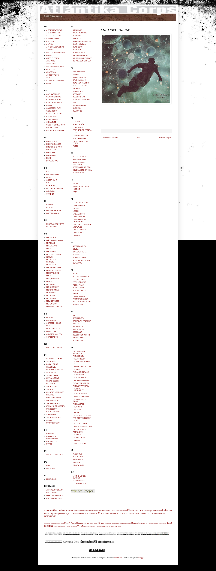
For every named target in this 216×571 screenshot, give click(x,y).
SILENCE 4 (50, 384)
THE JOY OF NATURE (81, 383)
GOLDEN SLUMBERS (54, 188)
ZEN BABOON (51, 479)
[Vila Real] (114, 526)
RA (74, 315)
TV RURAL (77, 440)
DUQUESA (77, 108)
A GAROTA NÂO (52, 38)
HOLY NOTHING (79, 173)
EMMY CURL (51, 150)
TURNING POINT (79, 437)
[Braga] (101, 523)
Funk (145, 510)
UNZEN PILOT (51, 441)
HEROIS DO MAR (79, 159)
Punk (86, 514)
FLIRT (75, 133)
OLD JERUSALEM (53, 328)
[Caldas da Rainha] (118, 523)
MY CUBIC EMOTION (54, 307)
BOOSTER (77, 50)
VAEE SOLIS (77, 454)
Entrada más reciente (110, 138)
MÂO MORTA (51, 237)
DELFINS (76, 88)
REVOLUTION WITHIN (81, 335)
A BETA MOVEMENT (54, 30)
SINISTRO (50, 389)
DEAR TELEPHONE (80, 85)
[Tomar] (108, 526)
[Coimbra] (135, 523)
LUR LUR (76, 235)
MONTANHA (51, 293)
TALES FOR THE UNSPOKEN (79, 352)
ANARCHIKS (51, 64)
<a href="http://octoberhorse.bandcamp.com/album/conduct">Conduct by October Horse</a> (136, 116)
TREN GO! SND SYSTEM (82, 426)
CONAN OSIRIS (52, 128)
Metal (46, 514)
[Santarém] (86, 526)
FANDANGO (77, 121)
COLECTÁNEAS (52, 492)
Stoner (142, 514)
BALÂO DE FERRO (80, 33)
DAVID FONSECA (79, 77)
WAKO (48, 466)
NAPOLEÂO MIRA (79, 246)
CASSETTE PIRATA (53, 108)
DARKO (75, 74)
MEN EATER (51, 264)
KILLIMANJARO (52, 227)
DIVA (74, 102)
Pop (51, 514)
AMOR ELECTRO (53, 58)
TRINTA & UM (78, 432)
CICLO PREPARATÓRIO (55, 125)
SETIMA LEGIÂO (52, 378)
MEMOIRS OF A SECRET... (52, 261)
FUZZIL (75, 146)
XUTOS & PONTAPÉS (54, 455)
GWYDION (50, 194)
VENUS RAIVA (78, 457)
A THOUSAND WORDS (55, 47)
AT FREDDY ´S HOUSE (55, 80)
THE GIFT (76, 369)
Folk (141, 510)
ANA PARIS (50, 61)
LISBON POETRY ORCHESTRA (79, 220)
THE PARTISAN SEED (81, 396)
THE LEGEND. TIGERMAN (78, 390)
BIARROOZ (77, 38)
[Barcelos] (81, 523)
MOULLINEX (51, 298)
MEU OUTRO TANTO (54, 267)
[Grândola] (155, 523)
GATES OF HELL (52, 174)
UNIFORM (50, 434)
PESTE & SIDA (78, 288)
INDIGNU (49, 208)
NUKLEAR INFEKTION (81, 260)
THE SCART (77, 407)
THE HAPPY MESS (80, 375)
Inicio (139, 138)
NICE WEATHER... (80, 252)
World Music (167, 514)
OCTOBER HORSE (53, 323)
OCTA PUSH (51, 320)
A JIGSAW (50, 41)
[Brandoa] (108, 523)
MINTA (48, 276)
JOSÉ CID (76, 189)
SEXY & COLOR (52, 381)
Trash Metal (157, 514)
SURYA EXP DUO (53, 423)
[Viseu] (120, 526)
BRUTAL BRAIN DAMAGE (82, 58)
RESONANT (77, 332)
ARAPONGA (51, 72)
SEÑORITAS (51, 372)
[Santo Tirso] (94, 526)
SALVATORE (51, 361)
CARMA (49, 105)
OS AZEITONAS (52, 337)
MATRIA (49, 249)
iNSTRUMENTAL (50, 516)
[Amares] (61, 523)
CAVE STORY (51, 116)
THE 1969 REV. (78, 356)
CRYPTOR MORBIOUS (55, 130)
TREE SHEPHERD (80, 424)
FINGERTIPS (77, 127)
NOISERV (76, 254)
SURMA (49, 420)
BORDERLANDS (79, 52)
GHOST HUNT (51, 180)
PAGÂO (75, 274)
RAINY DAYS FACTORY (82, 321)
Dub (125, 510)
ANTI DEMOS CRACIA (54, 490)
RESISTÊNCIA (78, 329)
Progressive (59, 514)
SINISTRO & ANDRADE (55, 392)
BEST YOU (77, 36)
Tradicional (149, 514)
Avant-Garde (78, 510)
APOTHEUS (51, 69)
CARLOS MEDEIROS (54, 102)
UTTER (49, 444)
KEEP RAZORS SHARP (55, 224)
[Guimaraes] (162, 523)
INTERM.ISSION (52, 213)
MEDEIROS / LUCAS (54, 254)
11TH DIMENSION (79, 483)
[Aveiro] (67, 523)
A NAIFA (49, 44)
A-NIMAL (49, 50)
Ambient (69, 510)
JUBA (75, 192)
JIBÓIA (75, 183)
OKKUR (49, 326)
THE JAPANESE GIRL (81, 380)
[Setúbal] (102, 526)
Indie (165, 510)
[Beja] (95, 523)
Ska (127, 514)
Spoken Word (134, 514)
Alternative (58, 510)
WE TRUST (50, 468)
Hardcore (155, 510)
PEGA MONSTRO (79, 282)
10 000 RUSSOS (79, 481)
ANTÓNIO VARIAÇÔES (55, 66)
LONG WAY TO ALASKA (82, 224)
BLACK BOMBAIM (79, 44)
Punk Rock (93, 514)
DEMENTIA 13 (78, 91)
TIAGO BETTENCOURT (82, 418)
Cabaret (90, 510)
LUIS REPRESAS (79, 230)
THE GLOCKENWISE (81, 372)
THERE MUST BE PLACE (82, 415)
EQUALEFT (50, 152)
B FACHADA (77, 30)
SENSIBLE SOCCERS (54, 370)
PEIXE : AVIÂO (78, 285)
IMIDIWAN (50, 205)
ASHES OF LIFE (52, 75)
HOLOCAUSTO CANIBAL (82, 170)
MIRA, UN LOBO (52, 279)
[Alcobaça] (54, 523)
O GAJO (49, 317)
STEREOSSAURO (53, 412)
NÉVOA (75, 249)
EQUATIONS (51, 155)
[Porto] (80, 526)
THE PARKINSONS (80, 394)
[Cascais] (128, 523)
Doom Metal (115, 510)
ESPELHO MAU (52, 161)
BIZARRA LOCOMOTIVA (82, 41)
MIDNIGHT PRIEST (53, 270)
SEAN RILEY (51, 367)
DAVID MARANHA (79, 80)
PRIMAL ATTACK (79, 296)
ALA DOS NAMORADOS (55, 52)
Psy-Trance (69, 514)
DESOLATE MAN (79, 97)
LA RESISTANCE (79, 205)
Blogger (141, 558)
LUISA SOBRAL (78, 233)
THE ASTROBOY (79, 359)
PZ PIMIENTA (78, 305)
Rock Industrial (110, 514)
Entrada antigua (165, 138)
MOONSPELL (51, 295)
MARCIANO (50, 243)
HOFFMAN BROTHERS (81, 167)
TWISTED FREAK (79, 443)
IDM (160, 510)
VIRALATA (76, 462)
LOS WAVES (77, 227)
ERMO (48, 158)
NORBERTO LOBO (80, 257)
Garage (149, 510)
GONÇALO (50, 191)
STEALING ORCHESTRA (55, 406)
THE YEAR (77, 409)
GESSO (49, 177)
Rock (101, 513)
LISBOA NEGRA (79, 217)
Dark (99, 510)
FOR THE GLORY (79, 138)
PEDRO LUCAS (78, 279)
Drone (122, 510)
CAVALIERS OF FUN (54, 114)
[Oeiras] (62, 526)
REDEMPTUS (78, 326)
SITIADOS (50, 395)
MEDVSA (49, 257)
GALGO (49, 172)
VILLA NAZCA (78, 460)
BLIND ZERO (77, 47)
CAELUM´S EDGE (53, 94)
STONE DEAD (51, 414)
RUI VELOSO (78, 340)
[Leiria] (169, 523)
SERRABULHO (52, 375)
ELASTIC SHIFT (52, 141)
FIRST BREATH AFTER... (82, 130)
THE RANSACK (78, 404)
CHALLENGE (51, 122)
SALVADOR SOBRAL (54, 358)
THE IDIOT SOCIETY (80, 378)
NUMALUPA (77, 263)
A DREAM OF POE (53, 33)
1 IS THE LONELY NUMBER (79, 477)
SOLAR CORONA (53, 400)
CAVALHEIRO (51, 111)
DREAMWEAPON (79, 105)
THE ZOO (76, 412)
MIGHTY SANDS (52, 273)
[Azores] (74, 523)
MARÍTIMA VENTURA (54, 495)
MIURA (49, 281)
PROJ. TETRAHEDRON (81, 302)
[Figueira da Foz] (145, 523)
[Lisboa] (49, 525)
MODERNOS (51, 284)
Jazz (170, 510)
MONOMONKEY (52, 287)
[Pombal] (74, 526)
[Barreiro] (90, 523)
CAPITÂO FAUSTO (53, 100)
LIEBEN (75, 211)
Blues (85, 510)
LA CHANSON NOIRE (81, 203)
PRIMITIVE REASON (80, 299)
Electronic (133, 510)
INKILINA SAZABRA (53, 210)
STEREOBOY (51, 409)
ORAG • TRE (51, 331)
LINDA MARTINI (79, 214)
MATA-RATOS (51, 246)
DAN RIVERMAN (79, 72)
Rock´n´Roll (121, 514)
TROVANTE (77, 435)
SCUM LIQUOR (52, 364)
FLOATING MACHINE (81, 136)
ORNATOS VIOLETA (54, 334)
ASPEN (49, 78)
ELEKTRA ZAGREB (53, 144)
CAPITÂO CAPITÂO (53, 97)
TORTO (75, 421)
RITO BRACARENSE (54, 498)
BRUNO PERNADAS (80, 55)
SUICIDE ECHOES (53, 417)
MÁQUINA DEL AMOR (54, 240)
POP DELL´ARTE (79, 290)
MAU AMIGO (51, 251)
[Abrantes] (47, 523)
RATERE (76, 324)
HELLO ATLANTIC (79, 157)
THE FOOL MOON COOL (82, 366)
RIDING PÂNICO (79, 338)
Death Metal (106, 510)
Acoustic (48, 510)
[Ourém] (68, 526)
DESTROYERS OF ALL (81, 100)
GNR (48, 183)
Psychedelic (78, 514)
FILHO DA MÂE (78, 124)
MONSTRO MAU (52, 290)
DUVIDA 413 (77, 111)
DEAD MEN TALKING (81, 83)
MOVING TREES (52, 301)
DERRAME (77, 94)
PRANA (75, 293)
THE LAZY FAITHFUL (81, 386)
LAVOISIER (77, 208)
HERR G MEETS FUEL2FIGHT (79, 163)
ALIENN (49, 55)
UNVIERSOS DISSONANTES (52, 437)
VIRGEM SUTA (78, 465)
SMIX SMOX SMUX (53, 398)
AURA (48, 83)
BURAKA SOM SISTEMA (82, 61)
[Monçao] (57, 526)
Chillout (95, 510)
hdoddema (118, 558)
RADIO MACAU (78, 318)
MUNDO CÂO (51, 304)
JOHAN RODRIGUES (81, 186)
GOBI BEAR (51, 185)
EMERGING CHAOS (54, 147)
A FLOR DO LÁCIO (53, 36)
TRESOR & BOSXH (80, 429)
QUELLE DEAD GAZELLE (56, 348)
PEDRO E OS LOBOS (81, 276)
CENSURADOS (52, 119)
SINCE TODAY (51, 386)
